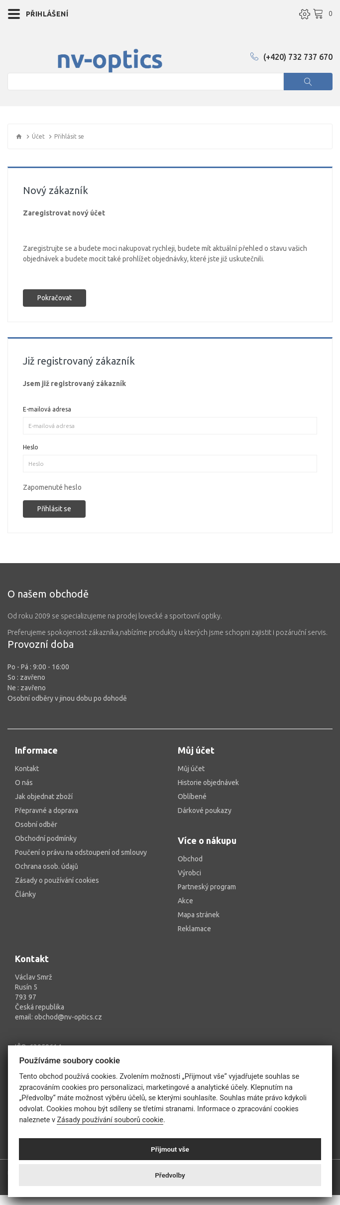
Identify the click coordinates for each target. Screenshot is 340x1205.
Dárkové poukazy (204, 810)
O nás (24, 783)
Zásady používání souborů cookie (110, 1120)
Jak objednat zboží (44, 797)
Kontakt (27, 769)
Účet (38, 136)
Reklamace (194, 929)
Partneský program (207, 887)
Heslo (30, 447)
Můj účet (191, 769)
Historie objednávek (208, 783)
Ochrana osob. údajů (46, 866)
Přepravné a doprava (46, 810)
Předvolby (170, 1175)
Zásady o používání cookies (57, 880)
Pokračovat (54, 298)
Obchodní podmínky (46, 838)
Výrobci (189, 873)
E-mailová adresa (47, 409)
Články (25, 894)
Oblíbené (192, 797)
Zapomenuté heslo (52, 487)
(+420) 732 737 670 (291, 56)
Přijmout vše (170, 1149)
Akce (185, 901)
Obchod (190, 859)
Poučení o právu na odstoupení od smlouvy (81, 852)
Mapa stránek (199, 915)
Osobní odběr (36, 824)
